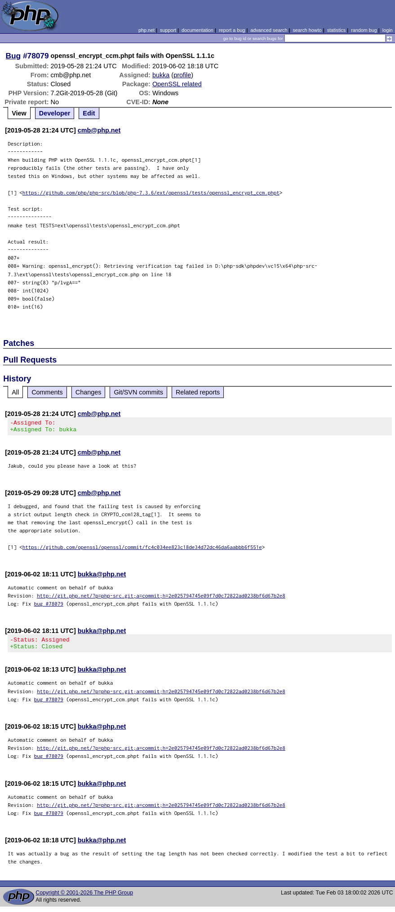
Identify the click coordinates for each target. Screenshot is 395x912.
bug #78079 (48, 606)
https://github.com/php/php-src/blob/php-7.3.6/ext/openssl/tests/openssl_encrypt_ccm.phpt (151, 192)
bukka (160, 75)
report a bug (232, 30)
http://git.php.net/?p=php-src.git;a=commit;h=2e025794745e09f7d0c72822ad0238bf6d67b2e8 (161, 598)
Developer (55, 113)
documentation (197, 30)
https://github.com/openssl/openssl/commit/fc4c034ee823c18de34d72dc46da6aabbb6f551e (142, 550)
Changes (88, 392)
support (168, 30)
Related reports (198, 392)
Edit (89, 113)
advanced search (268, 30)
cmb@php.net (99, 130)
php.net (146, 30)
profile (182, 75)
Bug (13, 55)
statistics (336, 30)
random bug (364, 30)
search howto (307, 30)
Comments (47, 392)
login (387, 30)
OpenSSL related (177, 84)
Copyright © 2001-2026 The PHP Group (84, 898)
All (15, 392)
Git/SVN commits (138, 392)
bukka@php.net (102, 576)
